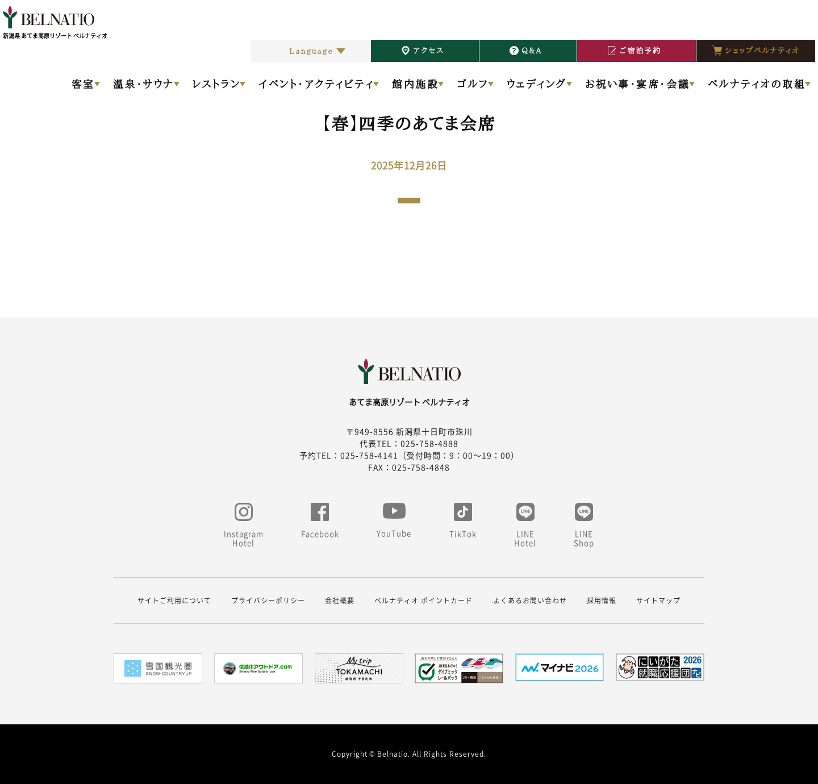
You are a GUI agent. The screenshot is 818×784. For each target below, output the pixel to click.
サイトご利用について (174, 600)
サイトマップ (658, 600)
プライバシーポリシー (268, 600)
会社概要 (339, 600)
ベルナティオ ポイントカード (423, 600)
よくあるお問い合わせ (530, 600)
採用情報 (601, 600)
